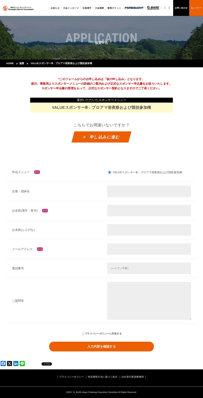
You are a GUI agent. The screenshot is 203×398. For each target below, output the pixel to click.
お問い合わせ (181, 8)
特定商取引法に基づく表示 (102, 376)
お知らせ (55, 8)
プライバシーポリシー (97, 333)
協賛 (21, 63)
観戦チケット (114, 8)
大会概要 (99, 8)
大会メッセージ (71, 8)
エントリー (196, 8)
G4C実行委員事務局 (132, 376)
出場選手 (87, 8)
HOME (10, 63)
